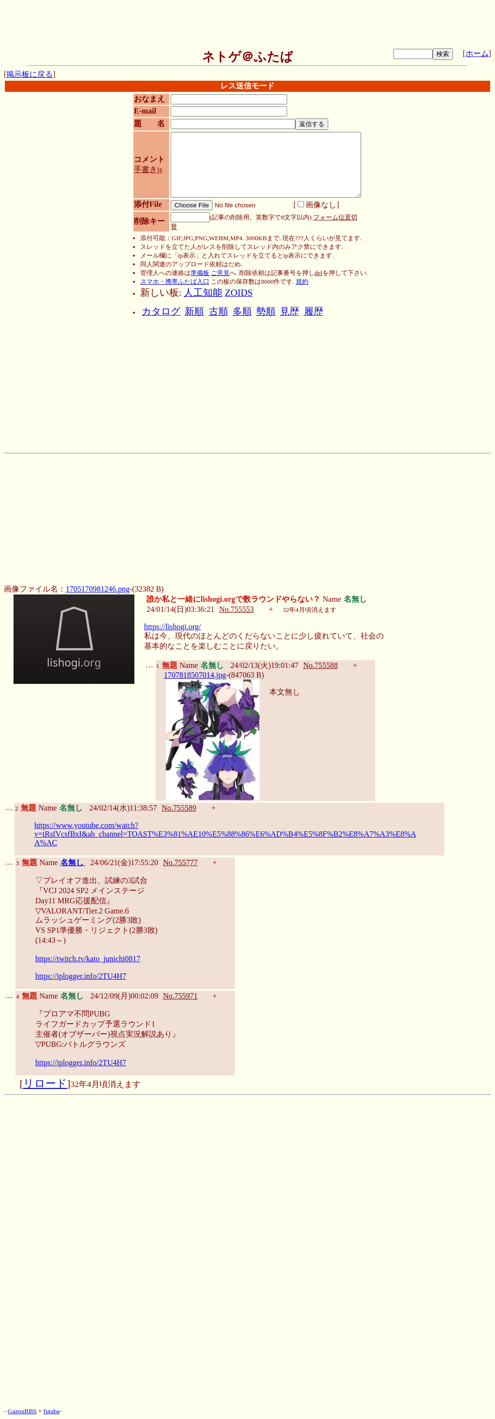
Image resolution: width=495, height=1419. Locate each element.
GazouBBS (22, 1411)
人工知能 (203, 293)
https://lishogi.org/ (172, 627)
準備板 (199, 272)
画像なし (317, 205)
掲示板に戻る (29, 74)
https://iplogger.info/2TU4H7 (80, 976)
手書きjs (148, 169)
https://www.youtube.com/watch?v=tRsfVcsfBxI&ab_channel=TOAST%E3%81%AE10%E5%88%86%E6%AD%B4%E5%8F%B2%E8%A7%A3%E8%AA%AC (225, 834)
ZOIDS (238, 293)
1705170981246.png (98, 589)
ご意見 (220, 272)
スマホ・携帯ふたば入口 (174, 281)
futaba (51, 1411)
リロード (45, 1083)
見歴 (289, 311)
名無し (73, 862)
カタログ (161, 311)
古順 (218, 311)
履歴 (313, 311)
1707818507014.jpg (195, 675)
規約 (302, 281)
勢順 (266, 311)
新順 (194, 311)
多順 (242, 311)
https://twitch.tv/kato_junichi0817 (87, 959)
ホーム (477, 53)
